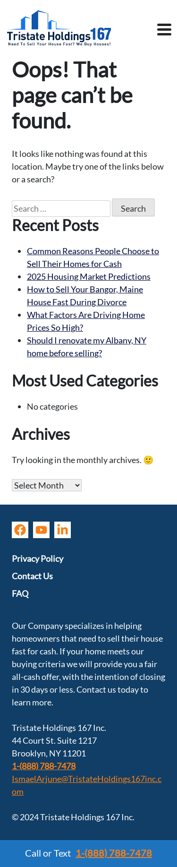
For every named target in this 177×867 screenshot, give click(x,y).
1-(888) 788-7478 (44, 766)
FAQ (20, 593)
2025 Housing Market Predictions (89, 276)
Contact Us (32, 576)
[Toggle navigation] (164, 31)
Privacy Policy (37, 558)
